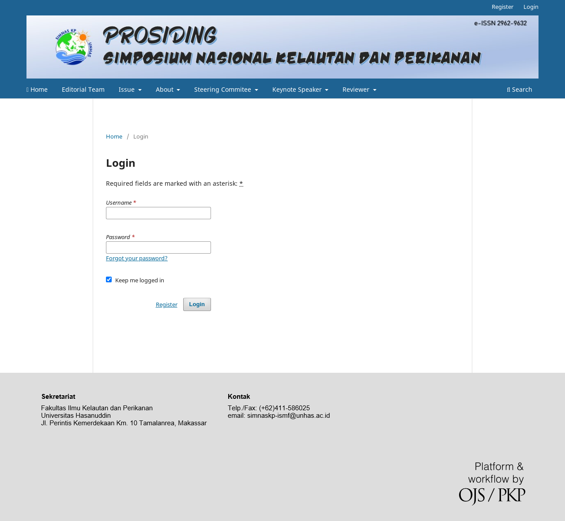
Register (502, 7)
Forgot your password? (137, 258)
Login (531, 7)
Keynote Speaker (298, 89)
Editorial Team (83, 89)
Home (37, 89)
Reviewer (357, 89)
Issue (127, 89)
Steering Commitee (223, 89)
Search (519, 89)
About (165, 89)
